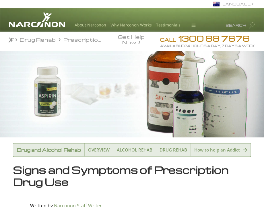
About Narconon (90, 25)
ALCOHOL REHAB (134, 150)
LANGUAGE (237, 3)
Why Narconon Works (131, 25)
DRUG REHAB (173, 150)
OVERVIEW (99, 150)
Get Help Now (131, 39)
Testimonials (168, 25)
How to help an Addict (217, 150)
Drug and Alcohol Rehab (49, 150)
